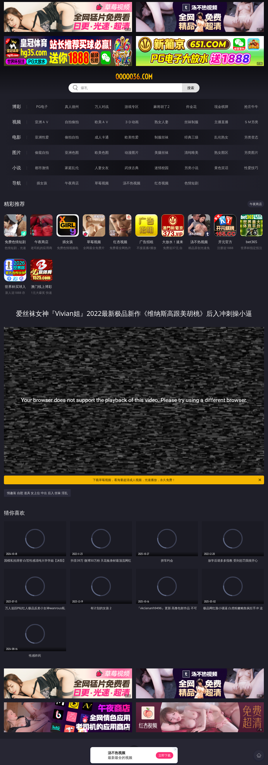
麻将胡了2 (161, 106)
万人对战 (102, 106)
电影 (16, 137)
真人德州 (72, 106)
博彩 (16, 106)
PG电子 (42, 106)
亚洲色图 (72, 152)
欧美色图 (102, 152)
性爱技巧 (251, 167)
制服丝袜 (161, 137)
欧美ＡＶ (102, 121)
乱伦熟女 (221, 137)
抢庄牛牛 (251, 106)
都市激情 (42, 167)
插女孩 (42, 183)
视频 (16, 122)
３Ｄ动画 (132, 121)
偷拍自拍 (72, 137)
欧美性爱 (132, 137)
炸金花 (191, 106)
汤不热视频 (131, 183)
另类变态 (251, 137)
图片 (16, 152)
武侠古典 (132, 167)
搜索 (190, 87)
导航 (16, 183)
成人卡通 (102, 137)
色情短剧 (191, 183)
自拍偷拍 (72, 121)
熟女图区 (221, 152)
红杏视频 (161, 183)
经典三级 (191, 137)
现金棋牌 (221, 106)
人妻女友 (102, 167)
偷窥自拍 (42, 152)
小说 (16, 168)
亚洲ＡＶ (42, 121)
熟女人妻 (161, 121)
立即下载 (164, 755)
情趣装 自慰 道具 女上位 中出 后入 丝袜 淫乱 (37, 493)
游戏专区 (132, 106)
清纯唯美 (191, 152)
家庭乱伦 (72, 167)
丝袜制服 (191, 121)
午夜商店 (72, 183)
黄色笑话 (221, 167)
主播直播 (221, 121)
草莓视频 (102, 183)
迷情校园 (161, 167)
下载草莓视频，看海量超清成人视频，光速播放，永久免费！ (177, 480)
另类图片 (251, 152)
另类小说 (191, 167)
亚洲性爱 (42, 137)
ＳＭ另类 (251, 121)
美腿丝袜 (161, 152)
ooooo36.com (134, 76)
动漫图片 (132, 152)
